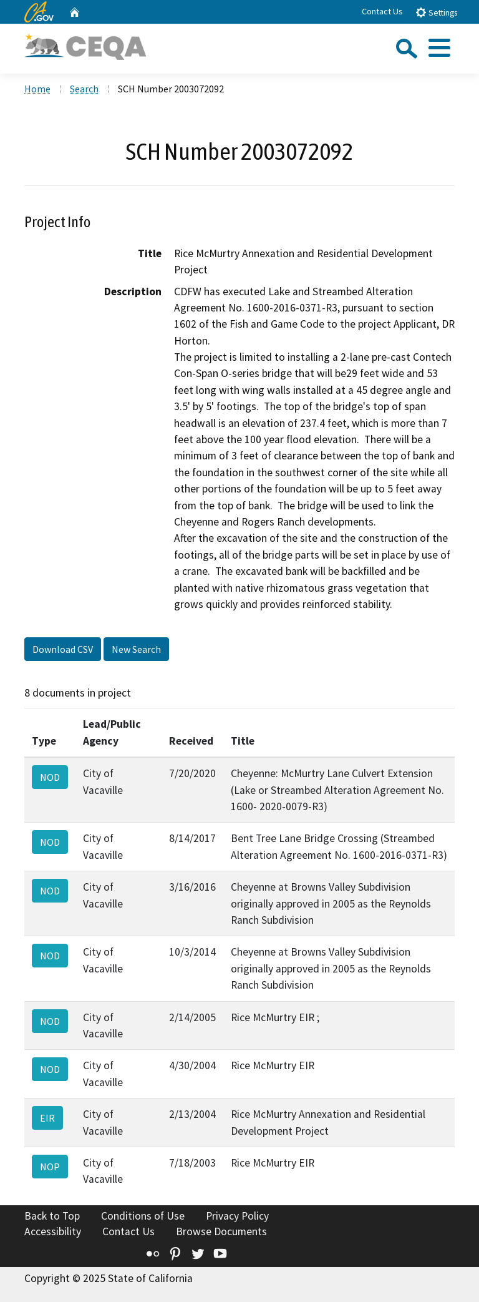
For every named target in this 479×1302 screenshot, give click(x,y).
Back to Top (52, 1216)
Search (84, 88)
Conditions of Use (143, 1216)
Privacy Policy (237, 1216)
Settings (436, 12)
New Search (136, 649)
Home (37, 88)
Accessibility (52, 1231)
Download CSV (62, 649)
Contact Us (382, 11)
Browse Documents (221, 1231)
